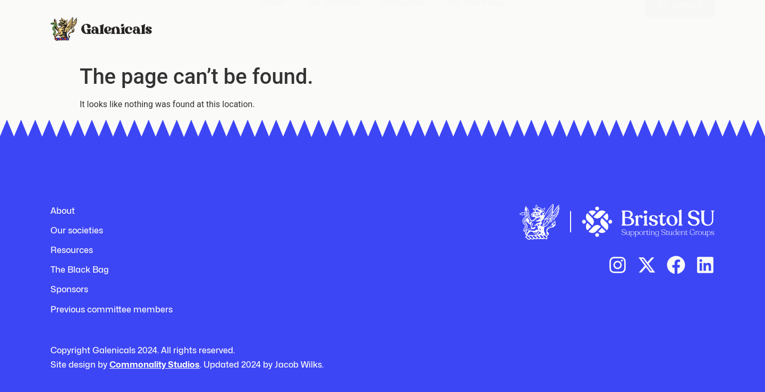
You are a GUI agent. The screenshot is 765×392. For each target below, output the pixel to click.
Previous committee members (111, 309)
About (272, 22)
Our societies (333, 22)
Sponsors (69, 289)
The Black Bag (475, 22)
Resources (403, 22)
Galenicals (116, 28)
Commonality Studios (154, 365)
